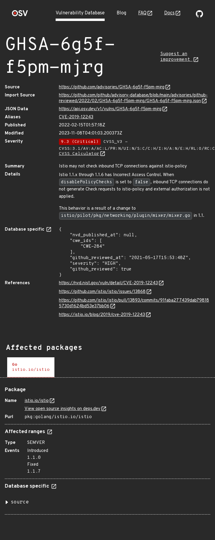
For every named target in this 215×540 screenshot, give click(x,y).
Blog (121, 13)
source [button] (20, 502)
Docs (169, 13)
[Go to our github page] (199, 16)
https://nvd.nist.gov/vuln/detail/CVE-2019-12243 (108, 283)
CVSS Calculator (79, 153)
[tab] (30, 367)
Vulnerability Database (80, 13)
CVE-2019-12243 (76, 117)
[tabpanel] (107, 448)
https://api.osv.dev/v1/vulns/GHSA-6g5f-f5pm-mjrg (110, 109)
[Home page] (20, 15)
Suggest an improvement (176, 57)
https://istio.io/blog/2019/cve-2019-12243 (102, 315)
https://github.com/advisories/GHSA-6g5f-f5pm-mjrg (111, 87)
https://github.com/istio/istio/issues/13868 (102, 292)
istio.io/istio (37, 401)
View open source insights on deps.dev (62, 409)
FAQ (142, 13)
